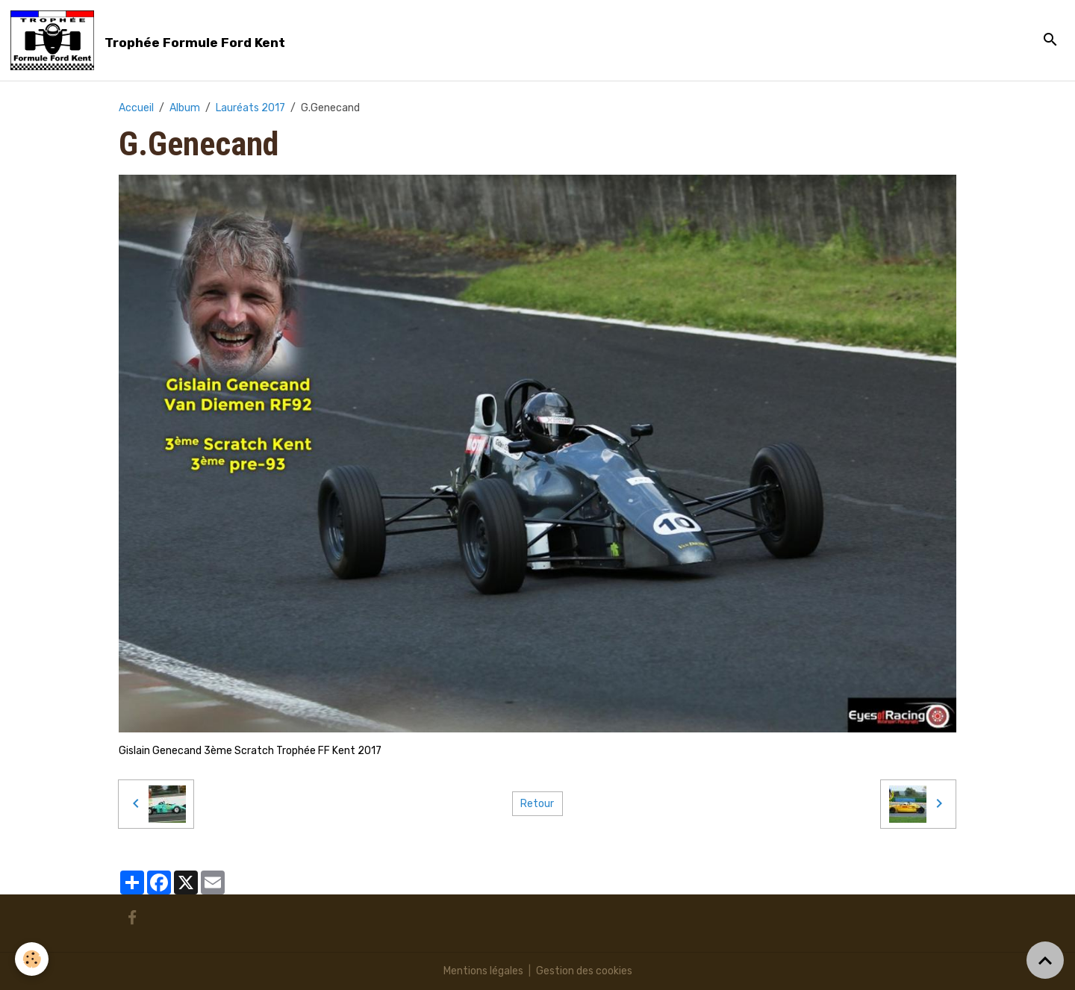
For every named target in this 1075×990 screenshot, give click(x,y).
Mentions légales (483, 971)
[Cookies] (32, 959)
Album (184, 108)
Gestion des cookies (584, 971)
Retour (537, 803)
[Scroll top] (1045, 960)
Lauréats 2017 (250, 108)
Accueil (136, 108)
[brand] (150, 40)
